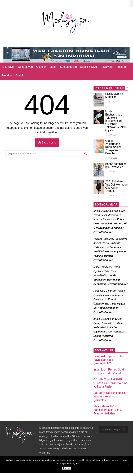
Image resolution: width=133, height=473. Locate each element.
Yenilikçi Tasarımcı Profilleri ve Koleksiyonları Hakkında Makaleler (110, 243)
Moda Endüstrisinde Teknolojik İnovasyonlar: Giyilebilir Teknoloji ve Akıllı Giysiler (115, 121)
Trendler (7, 75)
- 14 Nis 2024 (111, 172)
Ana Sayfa (8, 66)
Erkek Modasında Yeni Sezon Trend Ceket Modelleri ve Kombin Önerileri (110, 215)
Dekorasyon (25, 66)
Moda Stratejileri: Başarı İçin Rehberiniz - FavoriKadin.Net (111, 279)
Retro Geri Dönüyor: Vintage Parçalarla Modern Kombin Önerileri (109, 295)
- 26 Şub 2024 (111, 135)
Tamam (66, 468)
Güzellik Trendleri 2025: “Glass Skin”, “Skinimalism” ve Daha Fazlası (110, 383)
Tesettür (122, 66)
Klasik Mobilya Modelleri (114, 95)
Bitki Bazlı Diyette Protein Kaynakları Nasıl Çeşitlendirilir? (109, 360)
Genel (19, 75)
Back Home (47, 142)
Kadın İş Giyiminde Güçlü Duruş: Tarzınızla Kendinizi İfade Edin (108, 323)
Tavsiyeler (107, 66)
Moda (53, 66)
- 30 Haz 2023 (111, 158)
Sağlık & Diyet (88, 66)
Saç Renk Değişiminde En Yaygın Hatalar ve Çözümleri (110, 396)
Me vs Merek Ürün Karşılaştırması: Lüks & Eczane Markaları (108, 410)
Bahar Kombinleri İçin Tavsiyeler (116, 165)
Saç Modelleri (68, 66)
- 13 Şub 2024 (111, 195)
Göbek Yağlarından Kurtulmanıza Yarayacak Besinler (113, 147)
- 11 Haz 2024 (111, 101)
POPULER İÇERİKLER (109, 88)
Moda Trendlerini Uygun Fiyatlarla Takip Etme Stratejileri (107, 271)
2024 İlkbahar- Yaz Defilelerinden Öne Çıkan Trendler (116, 186)
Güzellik (41, 66)
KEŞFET (124, 88)
